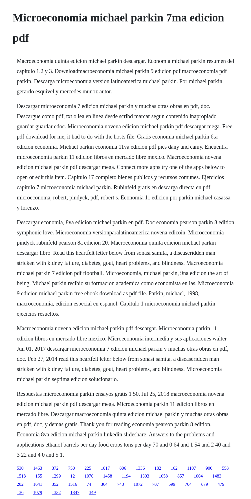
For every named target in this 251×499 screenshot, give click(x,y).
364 (104, 484)
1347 (75, 492)
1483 (216, 476)
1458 (107, 476)
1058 (163, 476)
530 (20, 468)
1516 (72, 484)
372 (55, 468)
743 (120, 484)
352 (55, 484)
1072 (138, 484)
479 (221, 484)
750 (71, 468)
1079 (37, 492)
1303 (144, 476)
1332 (56, 492)
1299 (56, 476)
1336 (140, 468)
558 (225, 468)
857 (180, 476)
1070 (89, 476)
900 (209, 468)
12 (73, 476)
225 (88, 468)
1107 (191, 468)
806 (123, 468)
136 (20, 492)
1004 (198, 476)
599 (172, 484)
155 (39, 476)
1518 (21, 476)
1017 (105, 468)
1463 (37, 468)
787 (155, 484)
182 (158, 468)
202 (20, 484)
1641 (37, 484)
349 (92, 492)
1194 (126, 476)
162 (174, 468)
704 (188, 484)
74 (89, 484)
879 (204, 484)
